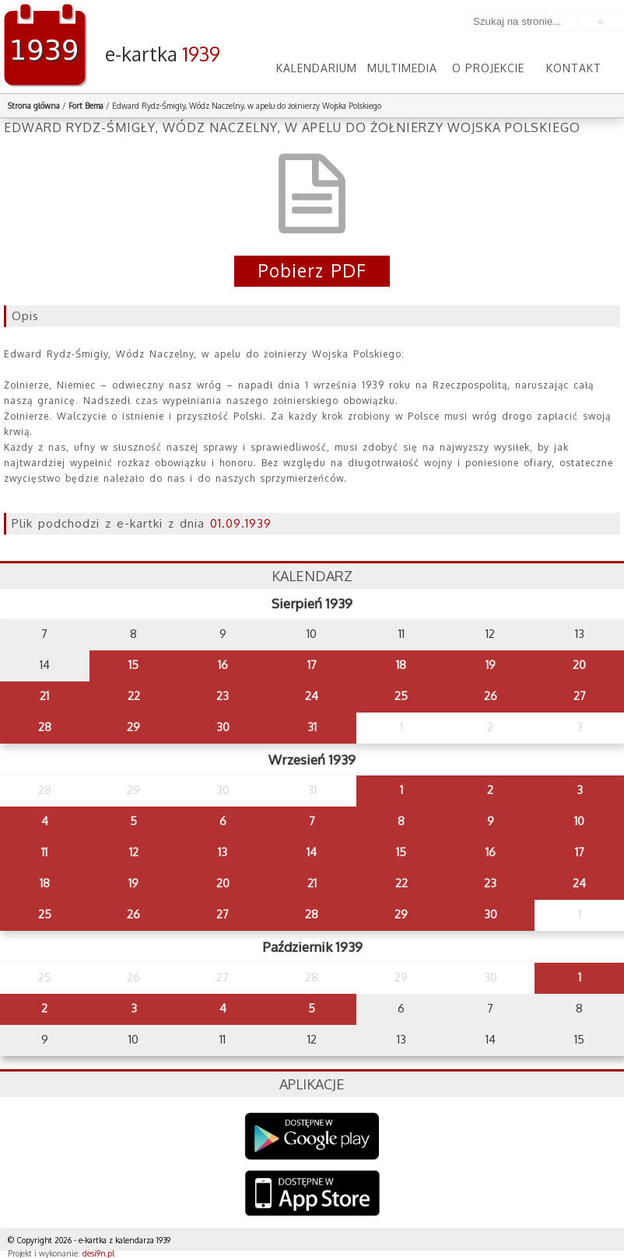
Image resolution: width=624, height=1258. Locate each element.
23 (222, 695)
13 (222, 852)
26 (490, 695)
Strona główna (34, 105)
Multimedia (402, 68)
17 (312, 664)
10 (579, 821)
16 (223, 664)
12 (133, 852)
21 (44, 695)
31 (312, 727)
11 (44, 852)
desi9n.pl (98, 1253)
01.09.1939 (241, 523)
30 (223, 727)
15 (133, 664)
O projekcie (488, 68)
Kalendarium (316, 68)
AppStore (312, 1194)
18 (401, 664)
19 (491, 664)
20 (579, 664)
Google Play (312, 1136)
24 (311, 695)
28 (44, 727)
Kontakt (573, 68)
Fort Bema (85, 105)
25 (401, 695)
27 (579, 695)
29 (133, 727)
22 (134, 695)
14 (312, 852)
